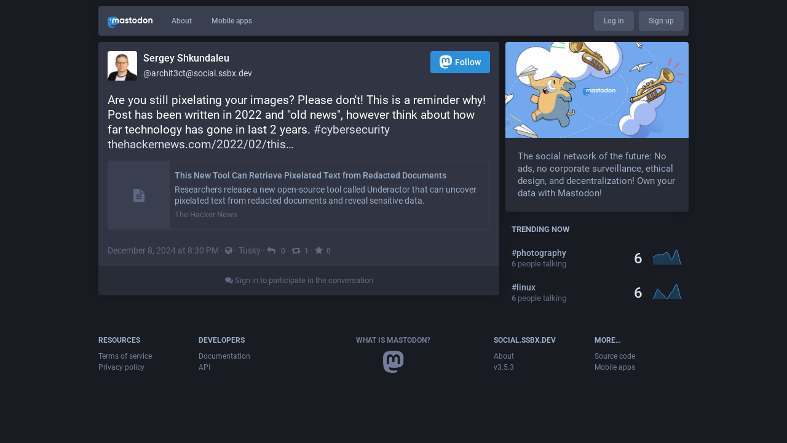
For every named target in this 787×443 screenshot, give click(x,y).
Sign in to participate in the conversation (299, 280)
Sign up (661, 21)
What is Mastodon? (393, 340)
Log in (614, 21)
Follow (460, 61)
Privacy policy (121, 367)
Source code (615, 356)
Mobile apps (232, 21)
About (182, 21)
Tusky (250, 250)
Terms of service (125, 356)
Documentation (224, 356)
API (204, 367)
